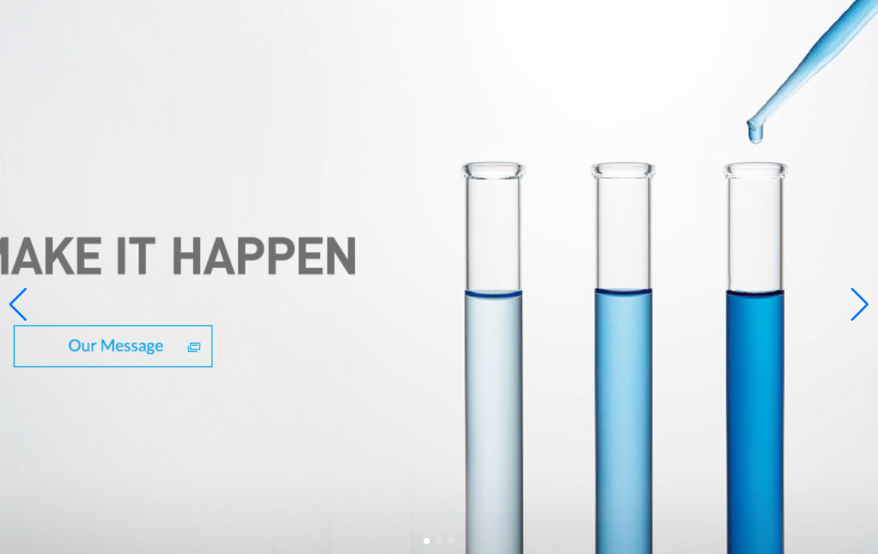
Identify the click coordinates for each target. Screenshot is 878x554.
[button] (427, 541)
